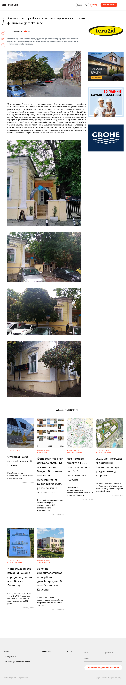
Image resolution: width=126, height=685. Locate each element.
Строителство (103, 453)
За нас (6, 651)
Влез (94, 5)
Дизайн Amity (101, 678)
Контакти (46, 651)
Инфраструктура (75, 453)
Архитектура (13, 451)
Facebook (68, 651)
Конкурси (42, 453)
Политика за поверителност (17, 661)
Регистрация (108, 5)
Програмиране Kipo (115, 678)
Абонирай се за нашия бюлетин (103, 667)
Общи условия (10, 656)
